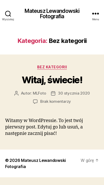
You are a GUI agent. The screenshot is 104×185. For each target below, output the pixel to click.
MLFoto (39, 93)
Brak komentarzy (55, 101)
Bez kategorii (52, 67)
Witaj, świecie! (52, 80)
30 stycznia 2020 (74, 93)
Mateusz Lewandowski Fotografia (52, 13)
